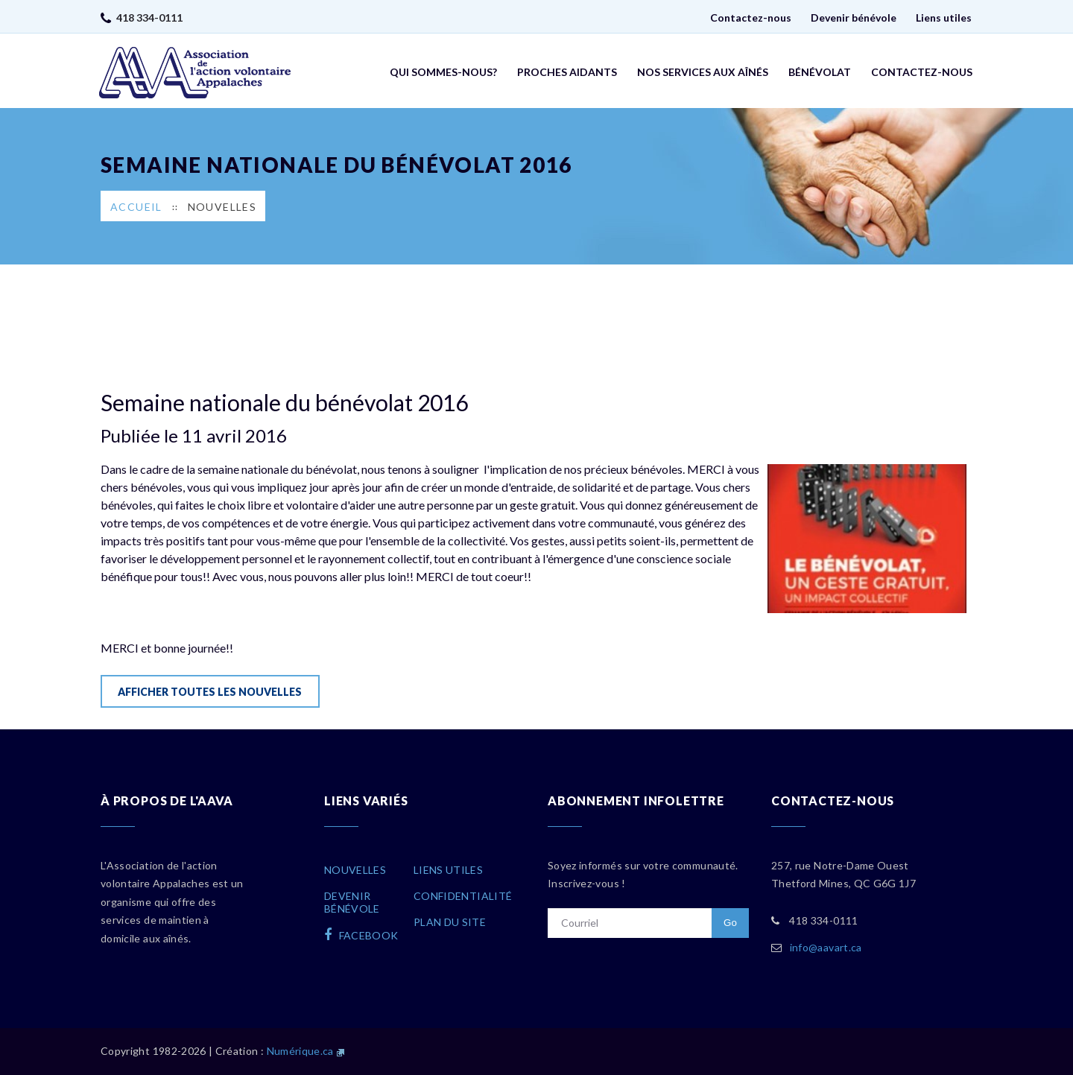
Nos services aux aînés (702, 72)
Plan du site (450, 922)
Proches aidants (567, 72)
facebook (361, 935)
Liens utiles (944, 17)
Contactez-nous (750, 17)
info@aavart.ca (826, 947)
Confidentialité (463, 896)
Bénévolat (819, 72)
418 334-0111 (149, 17)
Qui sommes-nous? (443, 72)
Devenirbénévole (352, 902)
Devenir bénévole (853, 17)
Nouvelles (222, 206)
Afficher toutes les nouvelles (210, 691)
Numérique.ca (300, 1050)
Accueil (136, 206)
